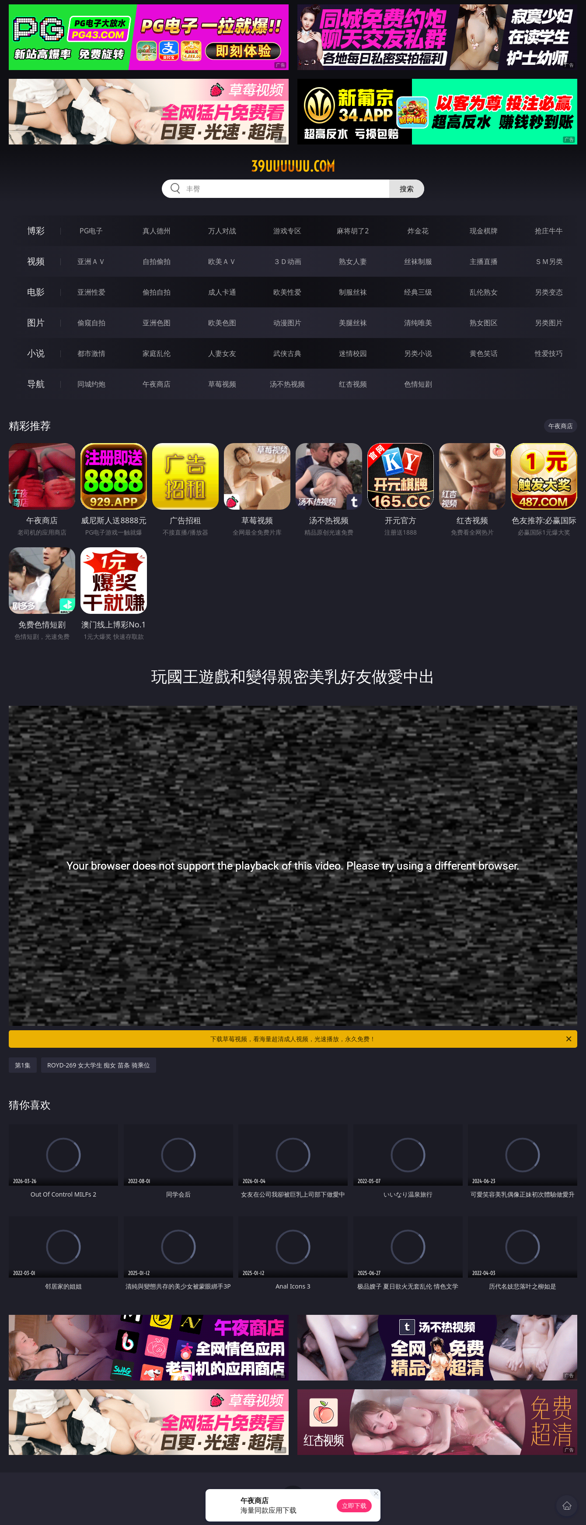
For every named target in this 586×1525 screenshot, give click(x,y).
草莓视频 (222, 384)
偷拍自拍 (157, 292)
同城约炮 (91, 384)
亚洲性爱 (91, 292)
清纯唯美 (418, 323)
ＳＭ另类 (549, 261)
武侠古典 (287, 353)
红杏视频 (353, 384)
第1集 (23, 1065)
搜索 (407, 189)
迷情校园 (353, 353)
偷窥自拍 (91, 323)
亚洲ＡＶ (91, 261)
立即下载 (354, 1505)
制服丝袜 (353, 292)
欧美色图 (222, 323)
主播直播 (484, 261)
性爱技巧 (549, 353)
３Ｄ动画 (287, 261)
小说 (36, 353)
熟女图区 (484, 323)
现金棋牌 (484, 231)
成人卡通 (222, 292)
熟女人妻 (353, 261)
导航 (36, 384)
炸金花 (418, 231)
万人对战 (222, 231)
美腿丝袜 (353, 323)
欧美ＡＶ (222, 261)
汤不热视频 (287, 384)
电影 (36, 292)
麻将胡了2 (353, 231)
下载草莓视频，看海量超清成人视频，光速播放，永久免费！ (391, 1039)
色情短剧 (418, 384)
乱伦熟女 (484, 292)
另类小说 (418, 353)
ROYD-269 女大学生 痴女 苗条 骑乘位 (98, 1065)
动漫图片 (287, 323)
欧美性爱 (287, 292)
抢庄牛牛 (549, 231)
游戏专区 (287, 231)
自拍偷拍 (157, 261)
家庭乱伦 (157, 353)
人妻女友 (222, 353)
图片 (36, 322)
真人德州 (157, 231)
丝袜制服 (418, 261)
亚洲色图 (157, 323)
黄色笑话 (484, 353)
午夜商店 (157, 384)
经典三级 (418, 292)
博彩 (36, 230)
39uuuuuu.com (293, 166)
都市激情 (91, 353)
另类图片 (549, 323)
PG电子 (91, 231)
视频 (36, 261)
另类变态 (549, 292)
